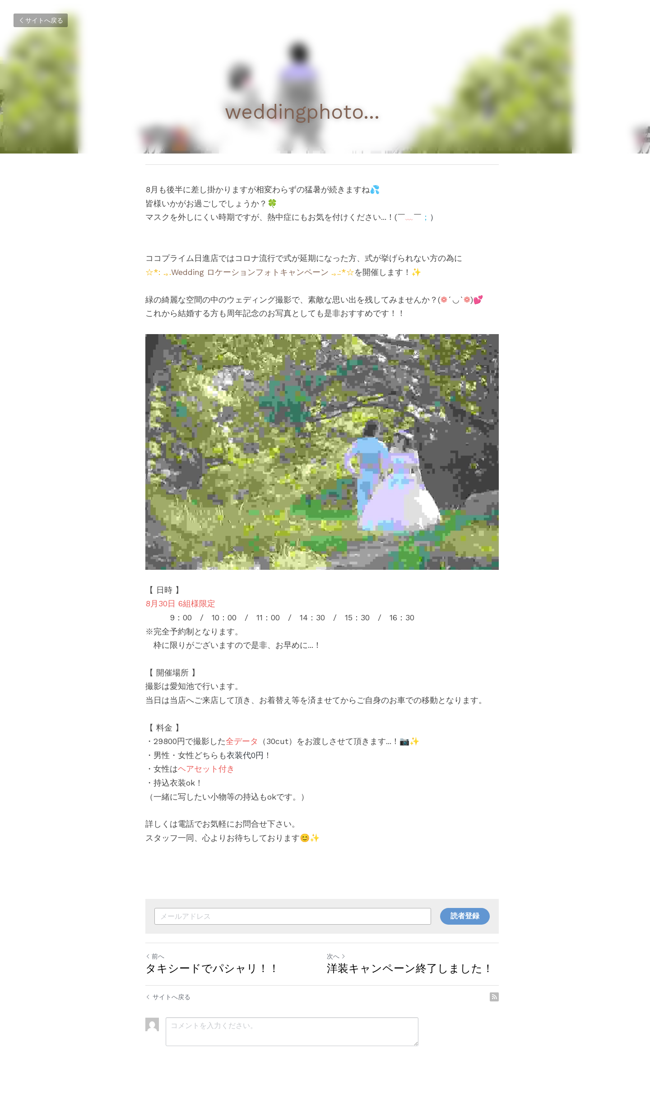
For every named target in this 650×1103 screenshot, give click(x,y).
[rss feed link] (500, 1000)
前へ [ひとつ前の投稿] (154, 960)
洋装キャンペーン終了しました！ (413, 972)
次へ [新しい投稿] (339, 960)
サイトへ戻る (40, 20)
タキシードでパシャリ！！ (212, 972)
